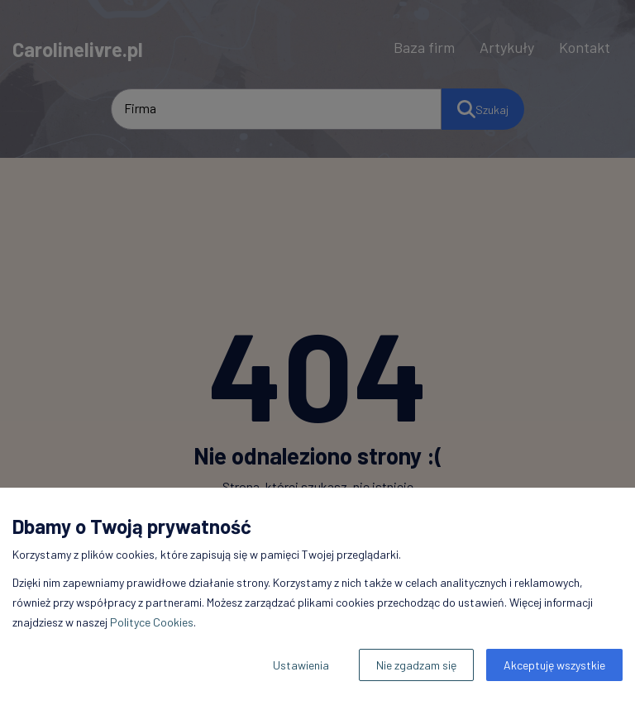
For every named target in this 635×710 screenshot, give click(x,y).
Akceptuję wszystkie (554, 665)
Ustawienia (301, 665)
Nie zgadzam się (416, 665)
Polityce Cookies (151, 622)
